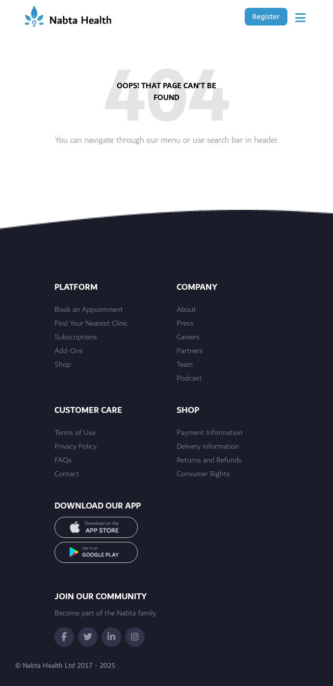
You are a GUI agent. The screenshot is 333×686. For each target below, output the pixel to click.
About (186, 310)
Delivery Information (208, 447)
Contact (66, 474)
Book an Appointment (88, 310)
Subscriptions (75, 337)
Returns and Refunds (209, 460)
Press (185, 324)
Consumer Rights (203, 474)
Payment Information (209, 433)
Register (266, 16)
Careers (188, 337)
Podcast (189, 378)
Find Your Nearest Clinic (91, 324)
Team (185, 365)
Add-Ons (68, 351)
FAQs (63, 460)
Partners (190, 351)
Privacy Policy (75, 447)
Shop (62, 365)
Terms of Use (75, 433)
